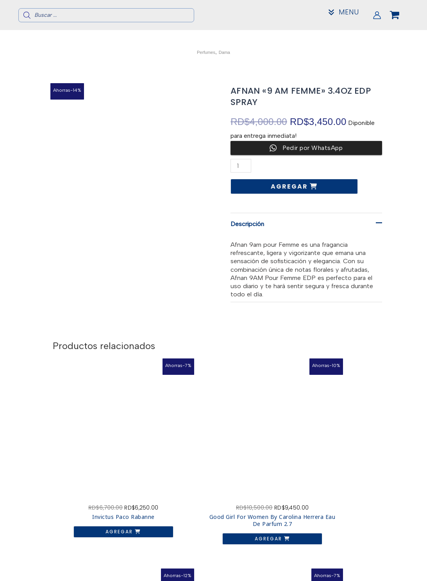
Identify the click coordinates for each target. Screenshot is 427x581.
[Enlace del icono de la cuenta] (377, 15)
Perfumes (203, 51)
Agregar (290, 186)
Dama (228, 51)
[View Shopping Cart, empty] (401, 15)
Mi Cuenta (359, 572)
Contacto (359, 565)
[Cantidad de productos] (241, 166)
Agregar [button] (88, 476)
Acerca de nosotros (360, 559)
